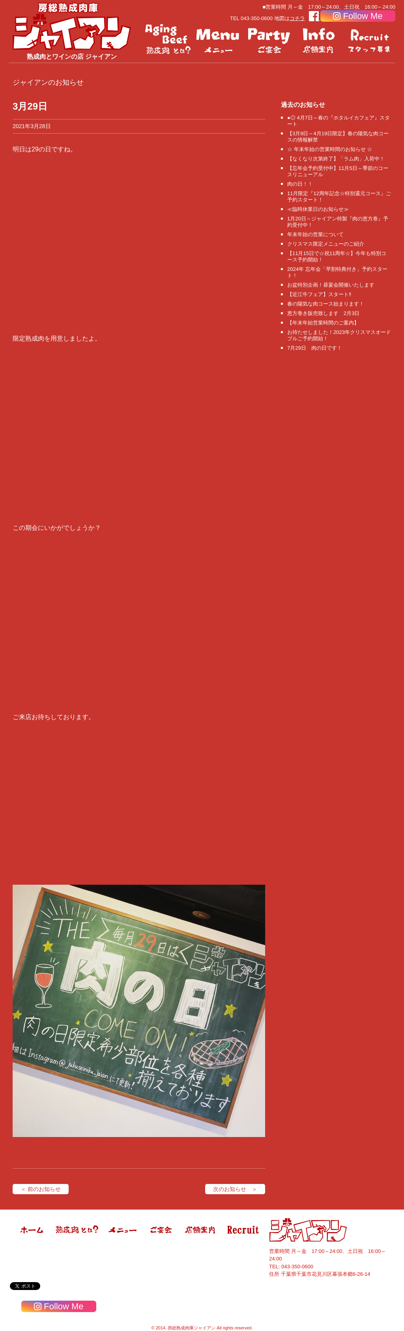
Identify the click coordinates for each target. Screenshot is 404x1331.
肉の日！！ (300, 184)
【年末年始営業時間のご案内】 (323, 323)
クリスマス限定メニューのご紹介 (325, 244)
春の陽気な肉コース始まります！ (325, 304)
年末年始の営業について (315, 234)
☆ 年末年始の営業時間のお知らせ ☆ (329, 149)
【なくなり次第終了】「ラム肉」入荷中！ (336, 159)
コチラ (297, 18)
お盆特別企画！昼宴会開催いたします (330, 285)
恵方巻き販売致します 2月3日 (323, 313)
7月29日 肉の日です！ (314, 348)
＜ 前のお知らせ (41, 1189)
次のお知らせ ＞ (235, 1189)
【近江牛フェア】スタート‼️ (319, 294)
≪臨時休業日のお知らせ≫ (318, 209)
